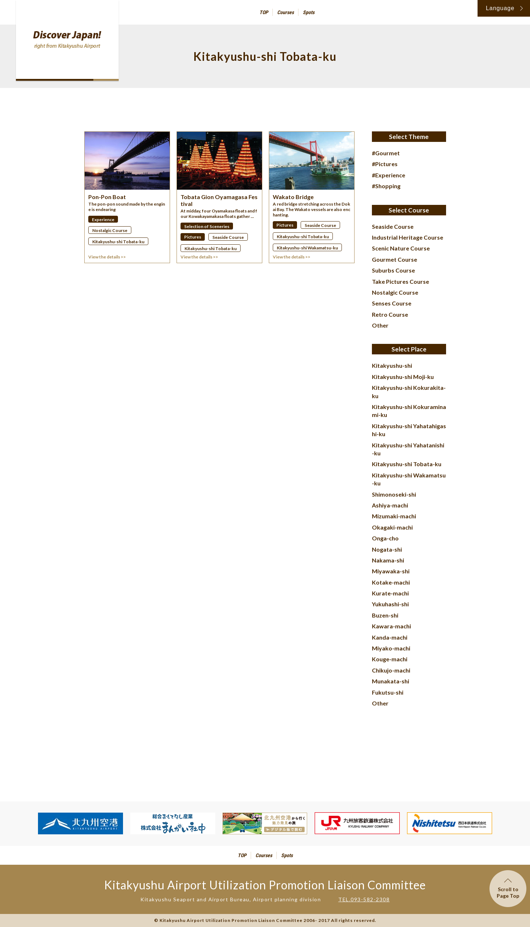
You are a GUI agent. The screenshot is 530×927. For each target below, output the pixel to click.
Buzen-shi (385, 615)
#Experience (388, 175)
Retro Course (390, 314)
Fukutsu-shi (387, 692)
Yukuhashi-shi (390, 604)
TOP (263, 12)
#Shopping (386, 185)
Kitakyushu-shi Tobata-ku (406, 463)
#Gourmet (386, 152)
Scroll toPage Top (508, 888)
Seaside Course (393, 226)
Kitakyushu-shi (392, 365)
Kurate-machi (390, 593)
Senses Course (391, 303)
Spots (308, 12)
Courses (285, 12)
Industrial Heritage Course (407, 237)
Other (380, 325)
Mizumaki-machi (394, 516)
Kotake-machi (391, 582)
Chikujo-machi (391, 670)
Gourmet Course (394, 259)
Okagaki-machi (392, 527)
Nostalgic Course (395, 292)
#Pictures (385, 163)
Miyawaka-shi (391, 571)
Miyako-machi (391, 648)
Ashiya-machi (390, 505)
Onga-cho (385, 538)
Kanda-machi (389, 637)
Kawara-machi (391, 626)
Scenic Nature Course (401, 248)
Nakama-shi (388, 560)
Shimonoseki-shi (394, 494)
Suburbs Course (393, 270)
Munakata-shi (390, 681)
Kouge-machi (389, 659)
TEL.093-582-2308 (364, 899)
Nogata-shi (387, 549)
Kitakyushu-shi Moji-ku (403, 376)
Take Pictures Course (400, 281)
